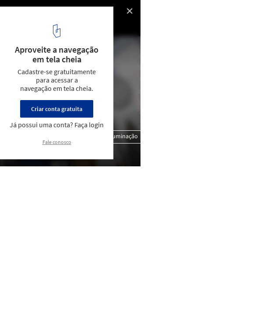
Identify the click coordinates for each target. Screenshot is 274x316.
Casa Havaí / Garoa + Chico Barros (60, 13)
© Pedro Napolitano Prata (43, 26)
